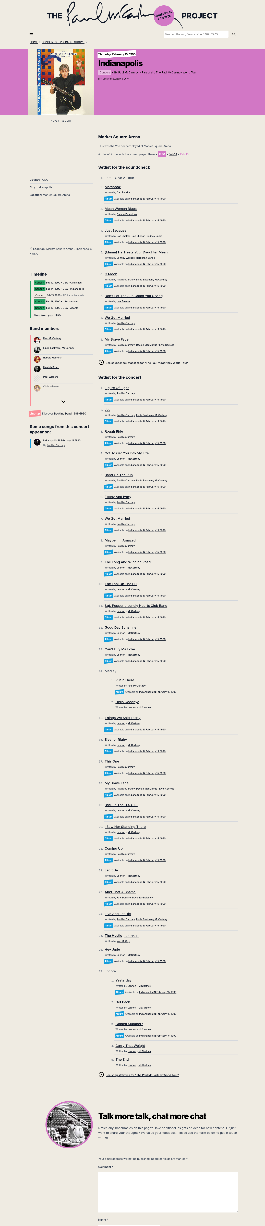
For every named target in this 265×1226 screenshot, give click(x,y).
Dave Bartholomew (142, 897)
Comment (105, 1167)
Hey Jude (112, 949)
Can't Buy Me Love (120, 649)
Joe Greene (123, 301)
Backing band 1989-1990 (70, 413)
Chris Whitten (51, 386)
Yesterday (123, 980)
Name (103, 1219)
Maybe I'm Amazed (120, 540)
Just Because (115, 230)
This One (112, 761)
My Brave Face (116, 339)
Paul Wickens (50, 376)
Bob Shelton (123, 236)
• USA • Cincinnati (64, 282)
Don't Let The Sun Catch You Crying (134, 296)
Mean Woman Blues (121, 209)
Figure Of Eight (117, 388)
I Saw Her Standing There (125, 827)
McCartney (134, 458)
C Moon (111, 274)
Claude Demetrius (127, 214)
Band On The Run (119, 475)
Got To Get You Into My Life (127, 453)
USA (45, 179)
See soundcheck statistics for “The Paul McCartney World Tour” (147, 363)
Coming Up (114, 848)
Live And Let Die (118, 914)
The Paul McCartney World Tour (176, 72)
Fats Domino (124, 897)
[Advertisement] (61, 147)
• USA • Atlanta (62, 301)
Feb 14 (173, 154)
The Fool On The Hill (121, 584)
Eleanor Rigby (116, 740)
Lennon (121, 458)
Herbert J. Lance (145, 257)
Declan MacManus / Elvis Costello (155, 344)
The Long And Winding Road (128, 562)
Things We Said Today (122, 718)
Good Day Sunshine (120, 627)
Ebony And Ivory (118, 497)
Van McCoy (123, 941)
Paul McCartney (128, 72)
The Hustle (113, 936)
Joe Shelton (138, 236)
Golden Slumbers (129, 1024)
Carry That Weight (130, 1046)
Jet (107, 410)
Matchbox (113, 187)
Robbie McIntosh (52, 357)
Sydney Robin (154, 236)
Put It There (124, 680)
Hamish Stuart (51, 367)
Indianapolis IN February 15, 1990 (61, 440)
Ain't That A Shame (120, 892)
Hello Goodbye (127, 702)
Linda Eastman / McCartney (58, 347)
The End (122, 1059)
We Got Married (117, 318)
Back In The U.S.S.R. (121, 805)
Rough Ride (114, 431)
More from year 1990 (47, 315)
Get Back (122, 1002)
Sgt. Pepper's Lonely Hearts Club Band (136, 606)
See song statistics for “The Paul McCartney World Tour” (142, 1075)
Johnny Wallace (126, 257)
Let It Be (111, 870)
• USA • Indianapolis (65, 288)
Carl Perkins (123, 192)
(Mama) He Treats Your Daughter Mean (136, 252)
